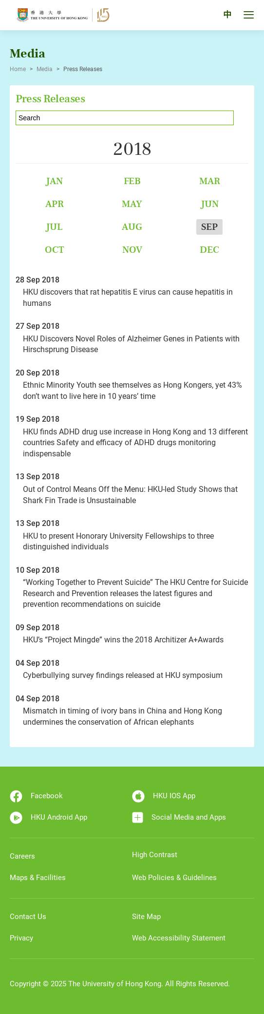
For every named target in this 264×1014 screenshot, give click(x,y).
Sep (209, 227)
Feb (132, 181)
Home (18, 69)
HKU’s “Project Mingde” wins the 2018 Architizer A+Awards (123, 639)
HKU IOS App (163, 796)
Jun (210, 204)
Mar (209, 181)
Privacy (21, 938)
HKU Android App (48, 817)
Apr (54, 204)
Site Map (146, 916)
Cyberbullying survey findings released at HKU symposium (123, 675)
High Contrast (154, 854)
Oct (54, 250)
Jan (54, 181)
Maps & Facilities (38, 877)
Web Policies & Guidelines (174, 877)
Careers (22, 856)
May (132, 204)
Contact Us (28, 916)
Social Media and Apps (179, 817)
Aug (132, 227)
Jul (54, 227)
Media (45, 69)
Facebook (36, 796)
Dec (209, 250)
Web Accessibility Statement (179, 938)
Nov (132, 250)
